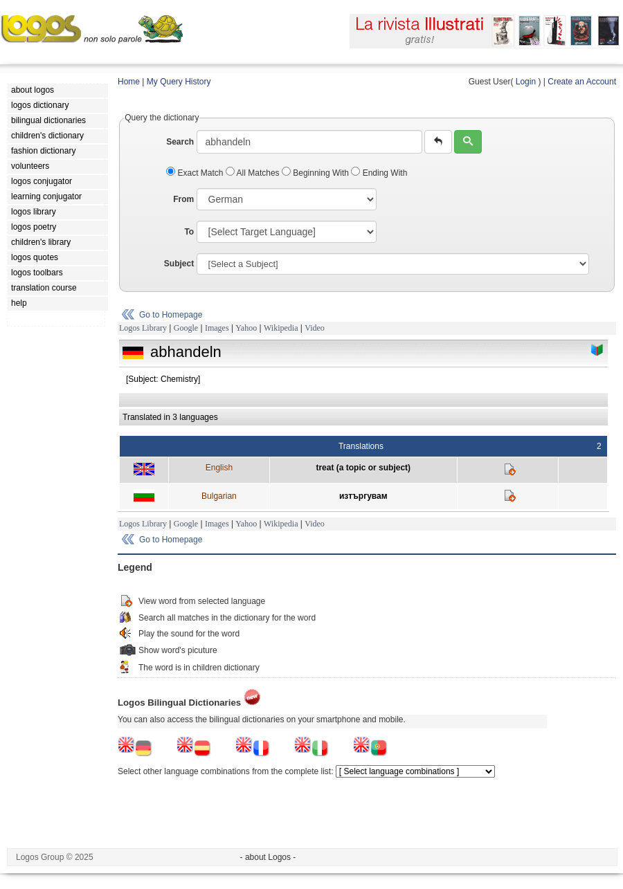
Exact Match (196, 173)
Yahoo (246, 328)
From (183, 199)
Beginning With (316, 173)
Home (129, 81)
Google (186, 328)
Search (180, 142)
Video (315, 328)
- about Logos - (268, 857)
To (189, 232)
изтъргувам (363, 496)
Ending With (379, 173)
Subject (179, 263)
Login (526, 81)
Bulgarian (219, 496)
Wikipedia (281, 328)
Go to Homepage (170, 315)
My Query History (179, 81)
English (219, 468)
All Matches (254, 173)
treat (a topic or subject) (363, 468)
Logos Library (143, 328)
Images (217, 328)
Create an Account (582, 81)
